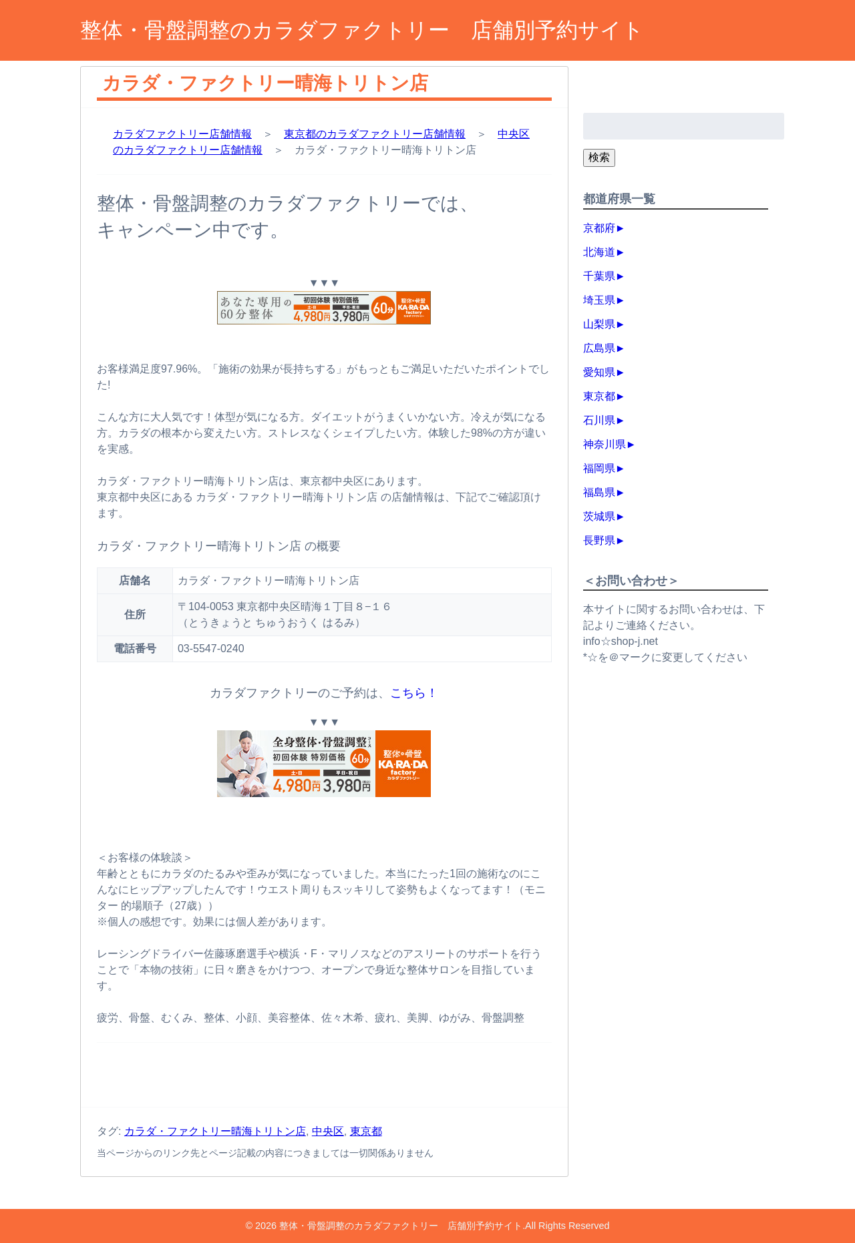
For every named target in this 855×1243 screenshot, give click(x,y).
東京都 (366, 1131)
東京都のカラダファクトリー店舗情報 (375, 134)
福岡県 (599, 468)
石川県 (599, 420)
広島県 (599, 348)
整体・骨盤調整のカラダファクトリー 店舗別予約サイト (362, 30)
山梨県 (599, 324)
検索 (599, 157)
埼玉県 (599, 300)
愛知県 (599, 372)
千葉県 (599, 276)
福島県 (599, 492)
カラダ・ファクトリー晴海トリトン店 (215, 1131)
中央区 (328, 1131)
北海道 (599, 252)
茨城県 (599, 516)
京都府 (599, 228)
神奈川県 (604, 444)
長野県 (599, 540)
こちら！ (414, 693)
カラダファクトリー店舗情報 (182, 134)
